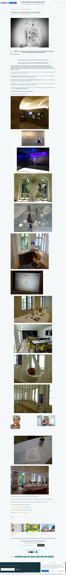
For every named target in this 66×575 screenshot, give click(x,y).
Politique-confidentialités (46, 573)
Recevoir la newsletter (12, 2)
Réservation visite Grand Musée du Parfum (24, 512)
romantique (33, 556)
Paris (28, 556)
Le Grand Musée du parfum (15, 507)
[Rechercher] (58, 3)
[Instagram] (6, 3)
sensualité (37, 556)
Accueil (12, 9)
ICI (19, 54)
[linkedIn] (5, 3)
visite (46, 556)
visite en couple (50, 556)
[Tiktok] (3, 3)
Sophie (13, 14)
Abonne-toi (18, 569)
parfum (25, 556)
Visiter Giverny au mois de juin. (30, 532)
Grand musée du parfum (19, 556)
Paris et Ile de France (16, 9)
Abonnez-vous (41, 545)
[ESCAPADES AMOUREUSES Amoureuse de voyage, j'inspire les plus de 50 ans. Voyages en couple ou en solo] (33, 3)
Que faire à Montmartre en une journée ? (47, 532)
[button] (64, 562)
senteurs (42, 556)
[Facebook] (1, 3)
